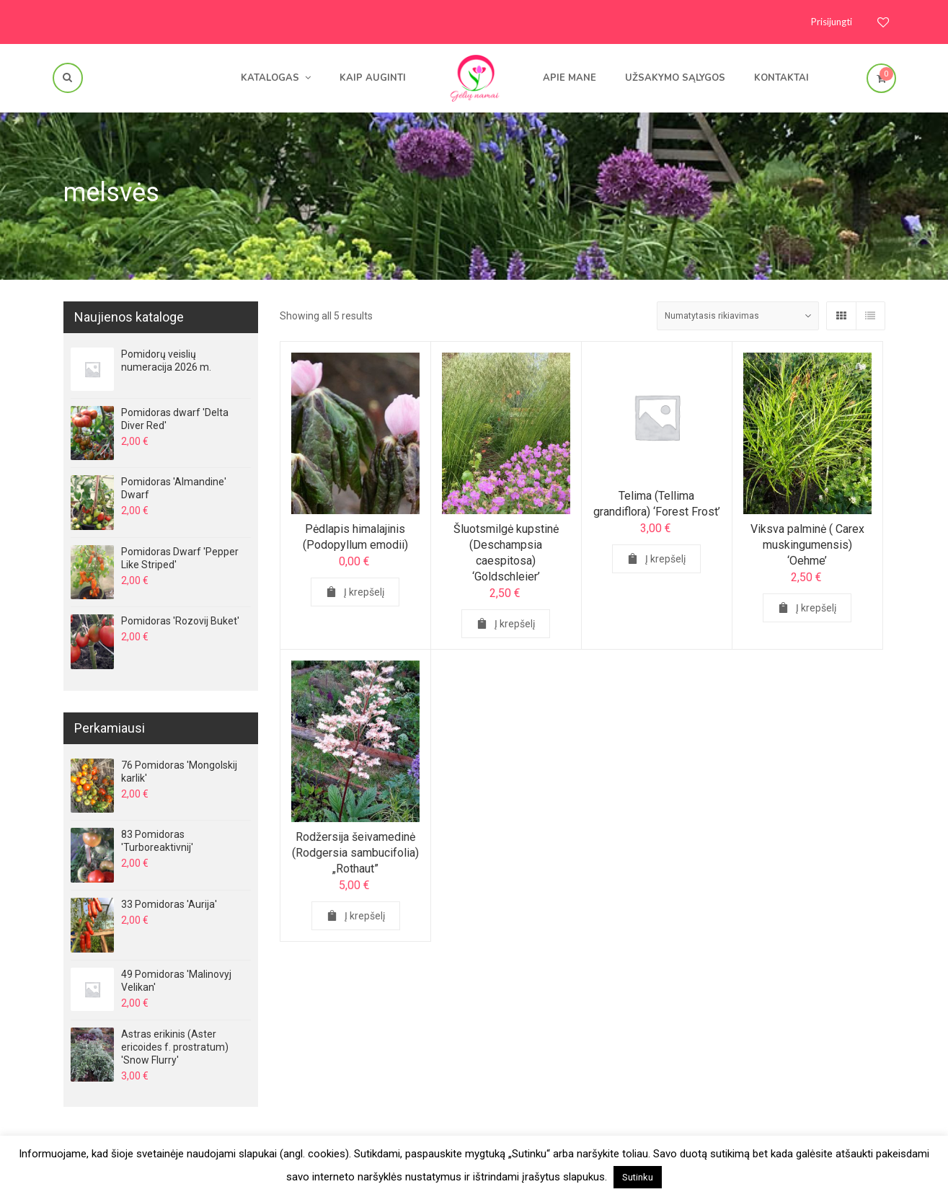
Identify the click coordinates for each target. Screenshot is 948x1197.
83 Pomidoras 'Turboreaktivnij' (157, 841)
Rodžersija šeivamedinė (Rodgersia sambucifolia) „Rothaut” (355, 856)
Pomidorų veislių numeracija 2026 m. (166, 360)
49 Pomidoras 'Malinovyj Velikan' (176, 980)
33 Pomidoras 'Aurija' (169, 904)
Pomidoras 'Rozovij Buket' (180, 621)
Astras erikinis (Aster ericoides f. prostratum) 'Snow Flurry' (175, 1047)
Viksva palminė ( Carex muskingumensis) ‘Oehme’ (807, 544)
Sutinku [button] (637, 1177)
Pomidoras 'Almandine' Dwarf (173, 488)
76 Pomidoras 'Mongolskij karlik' (179, 771)
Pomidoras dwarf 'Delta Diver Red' (175, 419)
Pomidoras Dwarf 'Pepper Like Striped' (180, 558)
